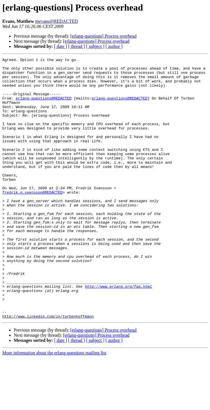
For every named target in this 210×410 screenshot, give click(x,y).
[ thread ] (76, 46)
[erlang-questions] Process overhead (103, 36)
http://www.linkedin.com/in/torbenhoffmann (48, 368)
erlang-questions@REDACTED (44, 106)
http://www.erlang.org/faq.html (118, 332)
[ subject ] (95, 46)
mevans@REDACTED (56, 21)
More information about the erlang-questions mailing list (54, 405)
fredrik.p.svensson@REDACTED (32, 219)
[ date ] (60, 46)
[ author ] (114, 46)
